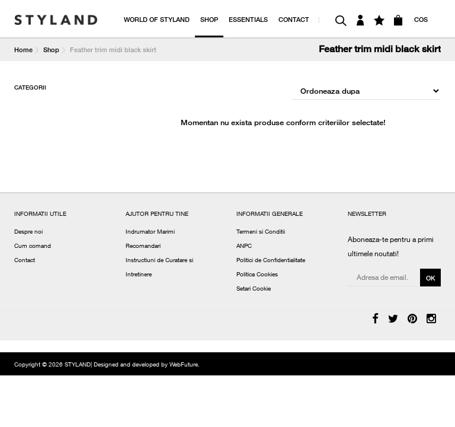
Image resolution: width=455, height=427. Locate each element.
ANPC (244, 247)
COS (421, 19)
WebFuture (183, 365)
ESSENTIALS (248, 19)
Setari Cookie (253, 289)
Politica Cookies (257, 275)
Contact (24, 261)
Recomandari (143, 247)
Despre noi (28, 232)
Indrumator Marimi (150, 232)
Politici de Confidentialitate (270, 261)
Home (23, 49)
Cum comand (32, 247)
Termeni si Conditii (260, 232)
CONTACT (293, 19)
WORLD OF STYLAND (157, 19)
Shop (51, 49)
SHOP (209, 19)
